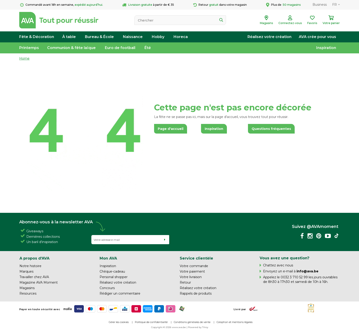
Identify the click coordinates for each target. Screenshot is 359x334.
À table (69, 37)
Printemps (29, 48)
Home (24, 58)
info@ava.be (307, 271)
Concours (107, 288)
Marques (26, 271)
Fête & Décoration (36, 37)
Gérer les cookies (119, 322)
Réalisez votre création (269, 37)
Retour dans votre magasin (220, 5)
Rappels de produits (196, 293)
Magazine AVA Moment (38, 282)
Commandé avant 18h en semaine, (61, 5)
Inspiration (326, 48)
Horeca (181, 37)
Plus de (283, 5)
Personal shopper (114, 277)
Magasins (27, 288)
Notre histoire (30, 266)
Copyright (157, 327)
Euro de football (120, 48)
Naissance (133, 37)
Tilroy (205, 327)
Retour (185, 282)
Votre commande (194, 266)
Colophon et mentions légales (235, 322)
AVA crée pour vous (317, 37)
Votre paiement (192, 271)
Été (147, 48)
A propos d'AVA (34, 258)
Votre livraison (191, 277)
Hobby (158, 37)
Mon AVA (108, 258)
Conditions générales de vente (192, 322)
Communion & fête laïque (71, 48)
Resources (27, 293)
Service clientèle (196, 258)
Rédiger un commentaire (120, 293)
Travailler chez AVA (34, 277)
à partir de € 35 (148, 5)
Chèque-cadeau (112, 271)
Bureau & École (99, 37)
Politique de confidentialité (151, 322)
